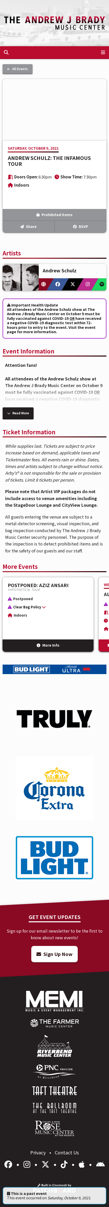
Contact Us (67, 1152)
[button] (45, 608)
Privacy (38, 1152)
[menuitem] (54, 1023)
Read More (18, 413)
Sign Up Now (54, 954)
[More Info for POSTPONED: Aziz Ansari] (48, 614)
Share (28, 226)
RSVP (80, 226)
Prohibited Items (54, 214)
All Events (17, 68)
